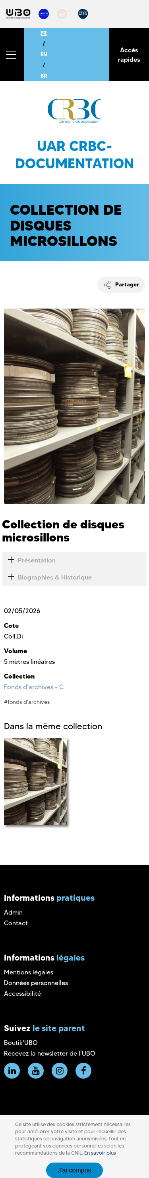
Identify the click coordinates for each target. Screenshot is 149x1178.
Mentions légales (28, 972)
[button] (12, 54)
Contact (16, 923)
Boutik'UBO (21, 1042)
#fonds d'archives (27, 701)
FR (44, 33)
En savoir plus (100, 1153)
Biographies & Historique (47, 577)
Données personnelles (36, 983)
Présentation (29, 560)
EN (44, 54)
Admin (13, 912)
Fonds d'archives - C (34, 687)
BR (44, 75)
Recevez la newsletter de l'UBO (49, 1053)
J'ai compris (74, 1170)
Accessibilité (22, 993)
